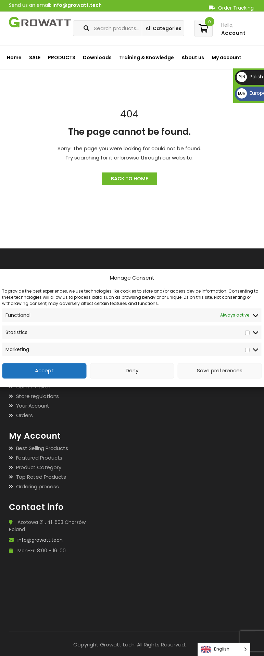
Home (14, 57)
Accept (44, 370)
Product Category (38, 467)
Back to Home (129, 178)
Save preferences (219, 370)
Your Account (33, 405)
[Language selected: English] (224, 649)
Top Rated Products (41, 476)
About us (192, 57)
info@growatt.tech (77, 5)
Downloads (97, 57)
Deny (132, 370)
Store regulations (37, 396)
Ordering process (37, 486)
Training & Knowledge (146, 57)
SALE (34, 57)
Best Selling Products (42, 448)
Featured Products (39, 457)
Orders (24, 415)
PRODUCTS (61, 57)
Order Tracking (231, 7)
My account (226, 57)
